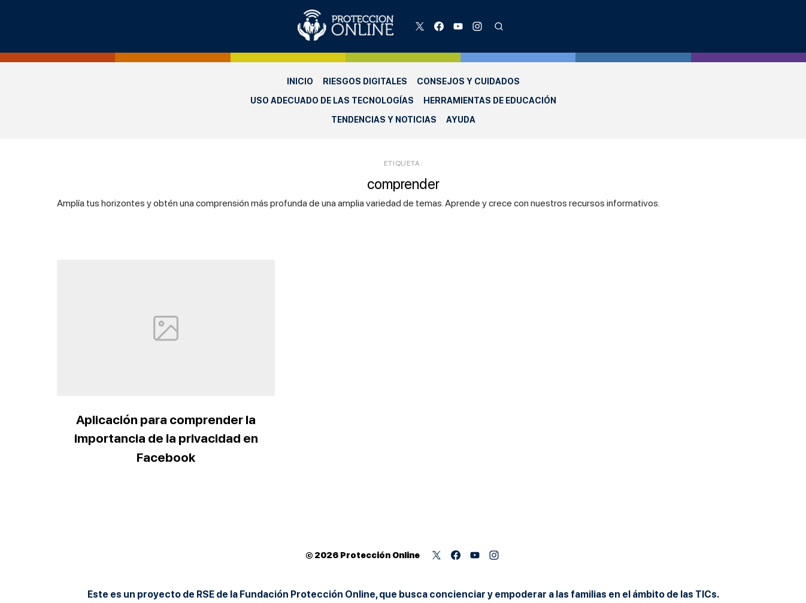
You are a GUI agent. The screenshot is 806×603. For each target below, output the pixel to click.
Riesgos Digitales (365, 81)
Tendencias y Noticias (384, 119)
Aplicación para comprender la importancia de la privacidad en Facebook (166, 438)
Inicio (300, 81)
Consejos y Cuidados (468, 81)
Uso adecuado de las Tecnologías (332, 100)
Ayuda (460, 119)
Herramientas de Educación (489, 100)
